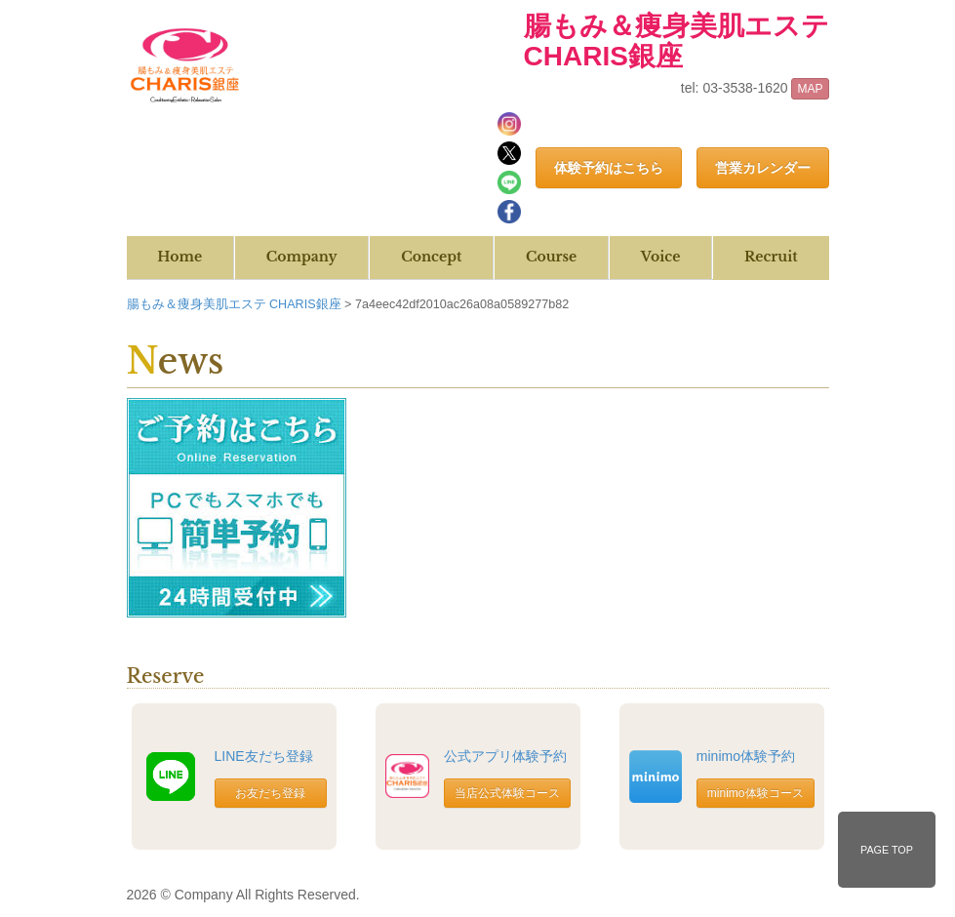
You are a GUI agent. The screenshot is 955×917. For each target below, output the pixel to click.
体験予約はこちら (608, 168)
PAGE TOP (886, 850)
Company (302, 256)
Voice (660, 256)
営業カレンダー (763, 168)
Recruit (771, 256)
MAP (809, 89)
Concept (431, 256)
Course (551, 256)
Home (179, 256)
